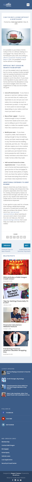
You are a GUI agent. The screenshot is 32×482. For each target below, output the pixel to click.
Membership (5, 442)
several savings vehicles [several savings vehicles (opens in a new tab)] (11, 220)
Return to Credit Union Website (16, 478)
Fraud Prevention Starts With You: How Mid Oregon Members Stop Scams (17, 387)
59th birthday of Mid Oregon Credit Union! (15, 278)
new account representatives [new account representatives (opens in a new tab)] (11, 213)
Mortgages (5, 449)
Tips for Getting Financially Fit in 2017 (15, 302)
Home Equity (5, 452)
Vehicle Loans (6, 456)
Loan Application (7, 460)
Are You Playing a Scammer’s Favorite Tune (18, 372)
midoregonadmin (16, 22)
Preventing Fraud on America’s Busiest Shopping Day (14, 350)
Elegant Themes (16, 473)
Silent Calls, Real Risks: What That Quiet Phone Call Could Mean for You (18, 394)
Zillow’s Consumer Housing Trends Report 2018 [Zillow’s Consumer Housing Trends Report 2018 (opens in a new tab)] (14, 58)
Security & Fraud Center (9, 463)
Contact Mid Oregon (8, 445)
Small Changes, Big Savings (15, 379)
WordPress (16, 475)
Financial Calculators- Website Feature (12, 326)
